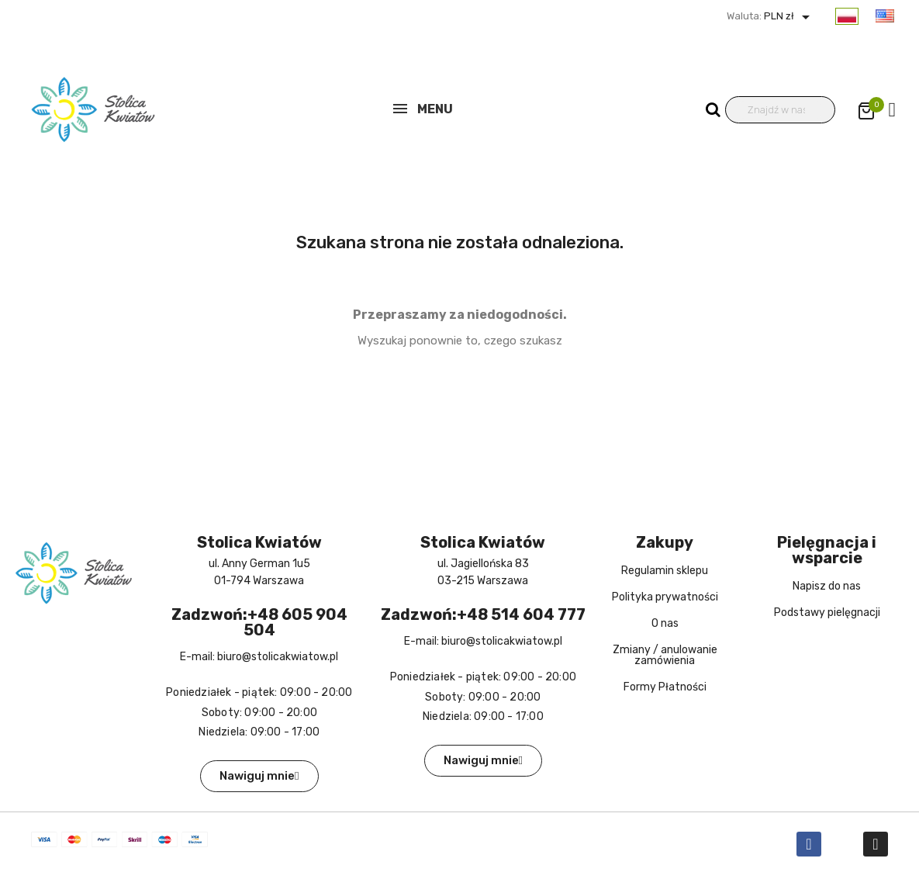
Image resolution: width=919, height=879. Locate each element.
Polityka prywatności (665, 597)
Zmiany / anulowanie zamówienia (665, 655)
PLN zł (788, 16)
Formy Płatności (665, 687)
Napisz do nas (827, 586)
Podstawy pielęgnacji (827, 612)
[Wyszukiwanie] (780, 110)
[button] (259, 776)
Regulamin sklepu (664, 570)
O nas (665, 623)
